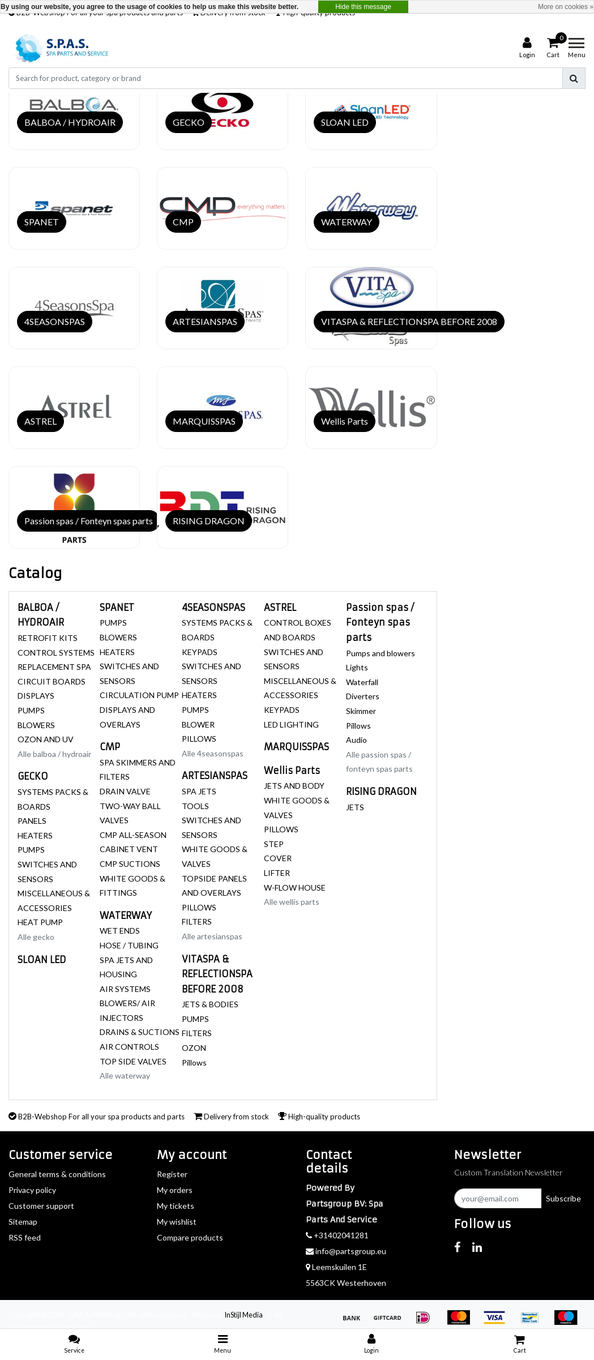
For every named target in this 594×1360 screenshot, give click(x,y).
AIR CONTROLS (129, 1046)
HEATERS (35, 835)
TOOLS (195, 806)
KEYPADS (199, 652)
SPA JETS (199, 791)
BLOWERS (36, 725)
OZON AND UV (46, 739)
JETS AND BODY (294, 785)
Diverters (362, 696)
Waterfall (362, 682)
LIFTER (277, 873)
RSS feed (24, 1237)
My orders (175, 1190)
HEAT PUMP (40, 922)
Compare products (190, 1237)
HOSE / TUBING (129, 945)
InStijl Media (243, 1314)
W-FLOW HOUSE (295, 887)
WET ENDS (120, 930)
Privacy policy (32, 1190)
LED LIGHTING (291, 724)
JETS (355, 807)
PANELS (32, 821)
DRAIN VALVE (125, 791)
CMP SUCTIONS (130, 864)
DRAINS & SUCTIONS (140, 1032)
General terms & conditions (57, 1174)
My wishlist (176, 1221)
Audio (356, 740)
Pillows (194, 1062)
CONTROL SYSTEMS (56, 652)
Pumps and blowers (380, 653)
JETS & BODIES (210, 1004)
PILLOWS (199, 738)
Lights (357, 667)
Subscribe (563, 1198)
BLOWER (198, 724)
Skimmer (361, 711)
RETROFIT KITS (48, 638)
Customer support (41, 1206)
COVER (278, 858)
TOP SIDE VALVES (133, 1061)
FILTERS (197, 921)
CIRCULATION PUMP (139, 695)
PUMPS (31, 710)
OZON (194, 1048)
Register (172, 1174)
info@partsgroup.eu (346, 1251)
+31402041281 (337, 1235)
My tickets (175, 1206)
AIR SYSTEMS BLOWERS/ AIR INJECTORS (127, 1003)
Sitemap (22, 1221)
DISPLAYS (36, 695)
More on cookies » (565, 7)
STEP (274, 844)
